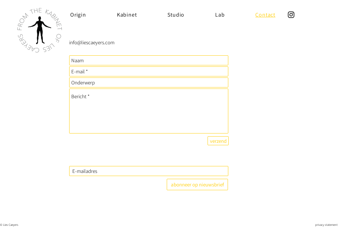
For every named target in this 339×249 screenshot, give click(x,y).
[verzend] (218, 140)
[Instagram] (291, 14)
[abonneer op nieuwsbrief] (197, 184)
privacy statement (326, 225)
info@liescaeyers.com (91, 42)
